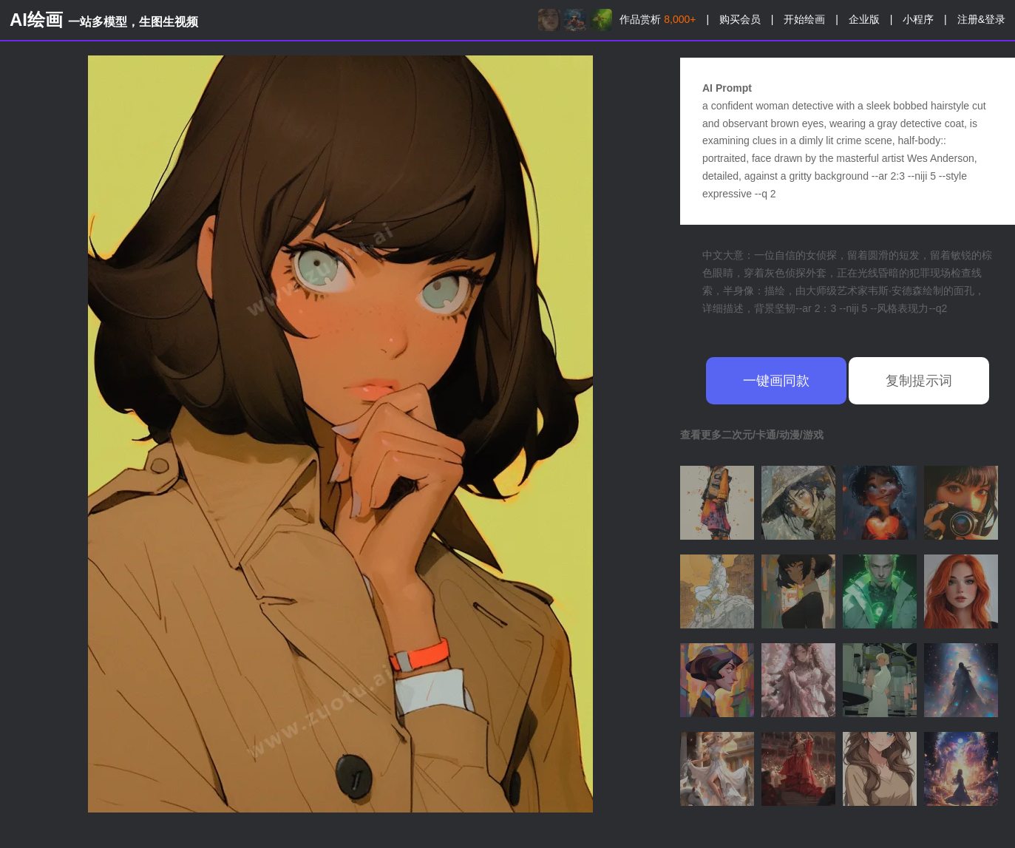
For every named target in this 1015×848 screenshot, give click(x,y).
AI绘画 (104, 20)
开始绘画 (804, 19)
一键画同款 (776, 380)
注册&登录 (981, 19)
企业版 (864, 19)
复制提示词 (919, 380)
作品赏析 (657, 19)
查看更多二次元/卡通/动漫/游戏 (752, 435)
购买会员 (740, 19)
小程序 (918, 19)
